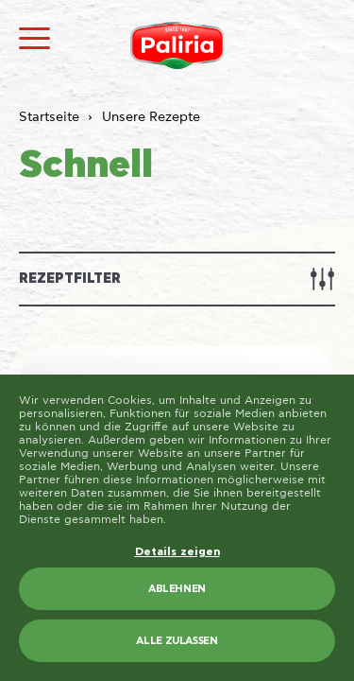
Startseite (49, 117)
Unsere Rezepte (151, 117)
